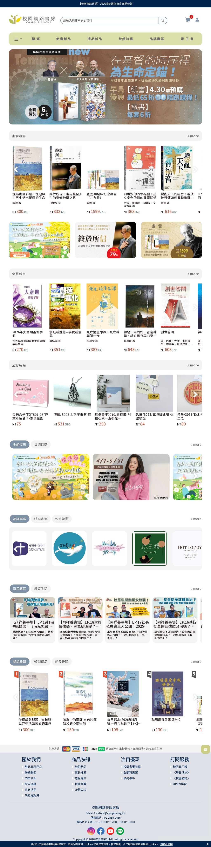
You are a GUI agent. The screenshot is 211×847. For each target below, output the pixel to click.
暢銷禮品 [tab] (40, 661)
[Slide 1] (68, 118)
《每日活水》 (181, 772)
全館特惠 (125, 38)
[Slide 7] (113, 118)
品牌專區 (157, 38)
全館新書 (19, 273)
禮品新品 (94, 38)
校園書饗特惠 (132, 767)
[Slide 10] (135, 118)
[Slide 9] (128, 118)
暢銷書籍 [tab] (19, 661)
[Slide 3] (83, 118)
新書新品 (63, 38)
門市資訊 (30, 778)
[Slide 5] (98, 118)
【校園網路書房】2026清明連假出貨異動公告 (105, 4)
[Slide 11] (142, 118)
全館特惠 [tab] (19, 444)
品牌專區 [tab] (19, 518)
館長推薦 (80, 772)
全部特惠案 (130, 772)
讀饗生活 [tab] (40, 588)
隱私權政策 (32, 795)
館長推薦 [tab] (61, 661)
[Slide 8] (120, 118)
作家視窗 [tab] (61, 518)
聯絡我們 (30, 772)
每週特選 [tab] (40, 444)
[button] (16, 39)
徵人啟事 (30, 784)
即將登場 (80, 790)
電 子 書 (187, 38)
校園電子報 (180, 767)
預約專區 (129, 778)
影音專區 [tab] (19, 588)
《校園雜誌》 (181, 778)
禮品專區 (80, 778)
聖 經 (36, 38)
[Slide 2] (76, 118)
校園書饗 (80, 784)
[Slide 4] (91, 118)
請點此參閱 (166, 844)
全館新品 (19, 365)
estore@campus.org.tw (111, 813)
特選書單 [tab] (40, 518)
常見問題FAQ (33, 767)
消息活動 (30, 790)
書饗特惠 (19, 136)
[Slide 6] (105, 118)
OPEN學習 (180, 784)
